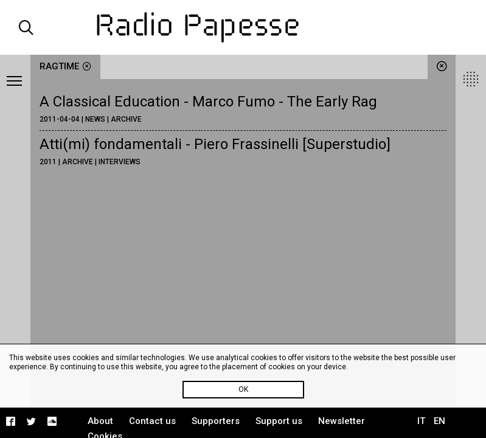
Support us (278, 420)
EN (439, 420)
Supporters (216, 420)
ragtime (65, 66)
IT (421, 420)
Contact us (152, 420)
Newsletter (341, 420)
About (100, 420)
